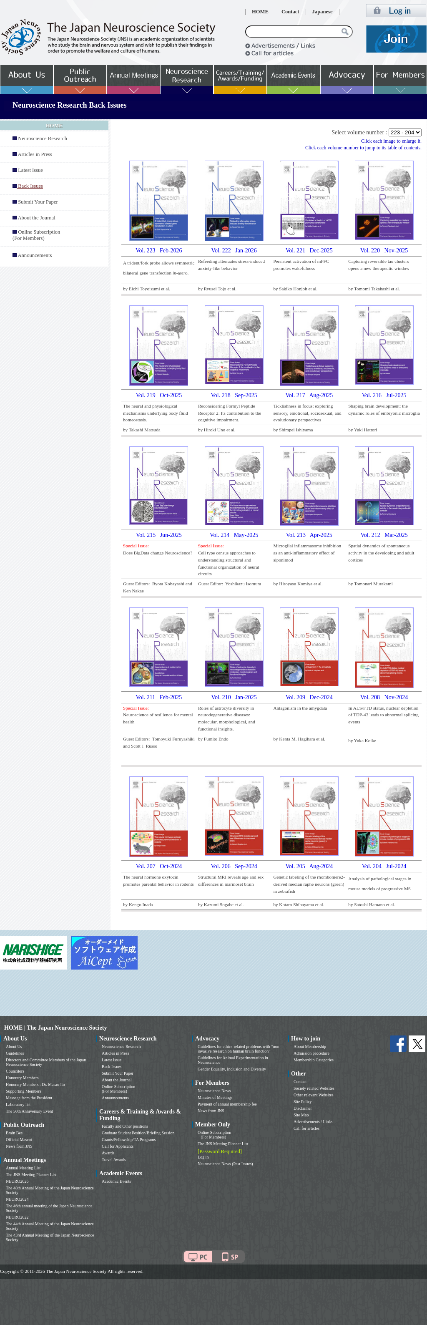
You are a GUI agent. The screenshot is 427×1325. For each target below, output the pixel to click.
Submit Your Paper (38, 202)
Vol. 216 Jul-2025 (384, 395)
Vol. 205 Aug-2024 (309, 866)
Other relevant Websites (314, 1095)
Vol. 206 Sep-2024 (234, 866)
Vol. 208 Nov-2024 (384, 697)
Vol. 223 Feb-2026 (159, 250)
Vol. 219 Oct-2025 (159, 395)
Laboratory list (18, 1104)
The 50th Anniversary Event (29, 1111)
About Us (14, 1046)
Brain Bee (14, 1133)
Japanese (322, 12)
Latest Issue (30, 170)
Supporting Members (23, 1091)
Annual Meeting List (23, 1168)
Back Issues (112, 1066)
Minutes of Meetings (215, 1097)
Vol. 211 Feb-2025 (159, 697)
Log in (203, 1157)
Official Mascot (19, 1139)
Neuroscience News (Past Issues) (225, 1163)
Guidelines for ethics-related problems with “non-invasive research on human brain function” (239, 1048)
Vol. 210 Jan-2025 (234, 697)
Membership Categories (314, 1060)
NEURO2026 (17, 1181)
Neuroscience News (214, 1090)
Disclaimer (303, 1108)
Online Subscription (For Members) (36, 235)
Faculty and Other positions (125, 1126)
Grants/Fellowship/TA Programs (129, 1139)
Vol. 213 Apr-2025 (309, 535)
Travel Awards (114, 1159)
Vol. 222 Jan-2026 (234, 250)
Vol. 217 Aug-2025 (309, 395)
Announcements (35, 255)
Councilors (15, 1071)
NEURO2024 (17, 1199)
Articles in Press (35, 154)
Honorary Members (22, 1078)
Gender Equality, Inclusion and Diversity (232, 1069)
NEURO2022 (17, 1217)
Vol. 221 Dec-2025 (309, 250)
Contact (290, 12)
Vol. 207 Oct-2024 (159, 866)
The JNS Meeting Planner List (31, 1174)
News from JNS (19, 1146)
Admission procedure (311, 1053)
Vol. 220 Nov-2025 (384, 250)
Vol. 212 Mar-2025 (383, 535)
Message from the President (29, 1098)
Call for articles (306, 1128)
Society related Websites (314, 1088)
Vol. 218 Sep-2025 (234, 395)
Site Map (301, 1115)
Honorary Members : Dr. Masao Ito (35, 1084)
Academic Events (116, 1181)
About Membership (310, 1046)
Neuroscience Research (42, 138)
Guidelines (15, 1053)
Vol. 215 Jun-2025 (159, 535)
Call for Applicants (117, 1146)
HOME (260, 12)
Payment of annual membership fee (227, 1104)
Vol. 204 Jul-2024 (384, 866)
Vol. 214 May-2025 (234, 535)
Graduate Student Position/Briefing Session (138, 1133)
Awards (108, 1153)
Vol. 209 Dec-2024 (309, 697)
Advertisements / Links (313, 1121)
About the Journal (36, 218)
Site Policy (303, 1101)
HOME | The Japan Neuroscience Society (55, 1028)
